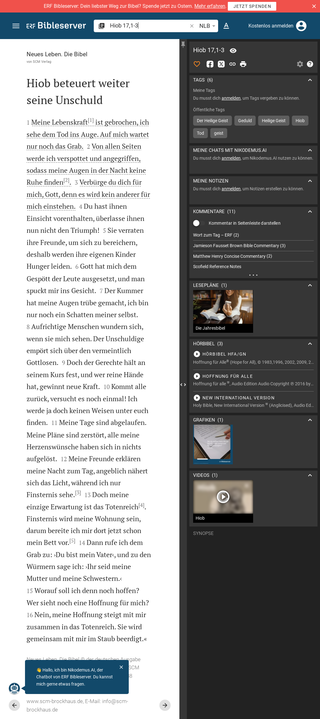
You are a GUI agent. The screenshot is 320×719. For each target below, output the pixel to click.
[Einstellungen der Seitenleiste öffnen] (300, 64)
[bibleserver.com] (56, 26)
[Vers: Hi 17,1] (233, 51)
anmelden (231, 98)
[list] (253, 251)
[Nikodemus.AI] (14, 688)
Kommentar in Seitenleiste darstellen (245, 223)
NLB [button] (208, 26)
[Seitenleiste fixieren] (183, 44)
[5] (72, 540)
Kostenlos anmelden (270, 26)
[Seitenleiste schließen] (183, 384)
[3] (78, 492)
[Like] (197, 64)
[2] (66, 180)
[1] (91, 120)
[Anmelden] (301, 26)
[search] (149, 25)
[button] (314, 6)
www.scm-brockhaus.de (55, 701)
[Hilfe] (310, 64)
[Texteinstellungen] (226, 26)
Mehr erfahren (209, 6)
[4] (141, 505)
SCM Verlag (42, 61)
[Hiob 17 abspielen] (253, 354)
